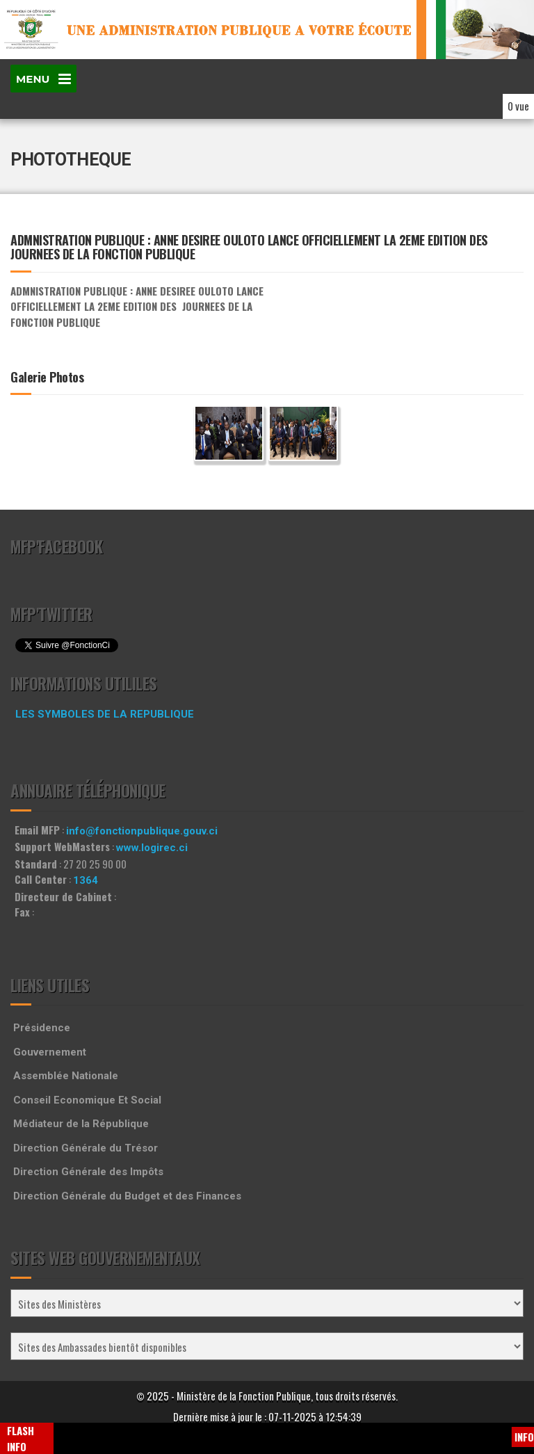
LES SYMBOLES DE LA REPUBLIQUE (104, 714)
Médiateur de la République (81, 1123)
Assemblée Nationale (65, 1075)
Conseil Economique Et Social (87, 1100)
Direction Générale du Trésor (85, 1148)
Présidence (41, 1027)
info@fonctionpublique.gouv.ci (142, 831)
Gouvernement (49, 1052)
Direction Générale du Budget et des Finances (127, 1196)
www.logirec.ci (152, 847)
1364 (85, 880)
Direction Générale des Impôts (88, 1171)
